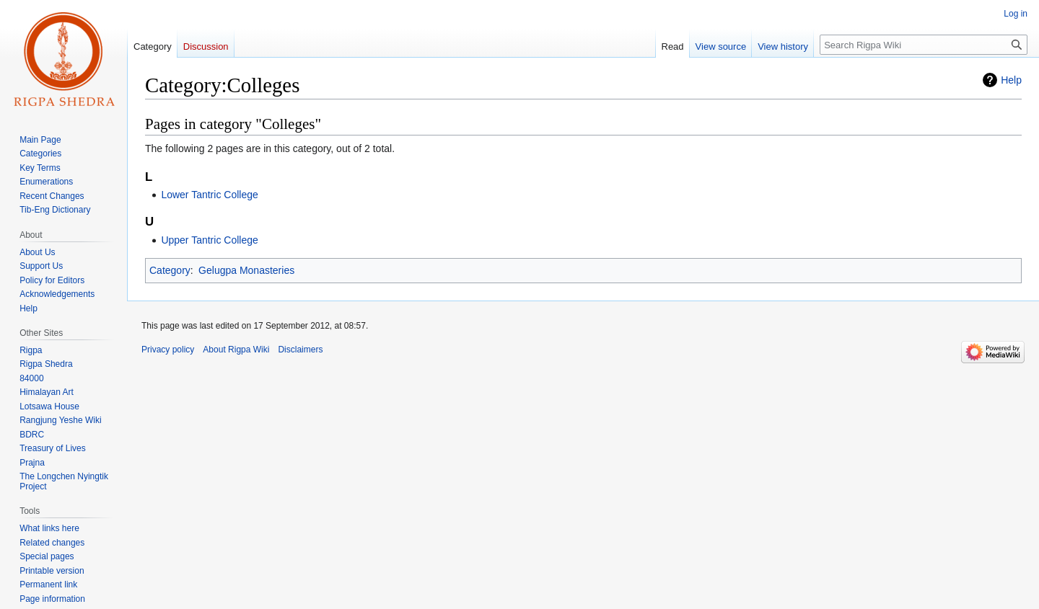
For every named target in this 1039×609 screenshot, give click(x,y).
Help (1011, 80)
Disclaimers (300, 349)
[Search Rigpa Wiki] (923, 45)
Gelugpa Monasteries (246, 270)
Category (169, 270)
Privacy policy (167, 349)
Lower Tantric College (209, 194)
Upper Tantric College (209, 240)
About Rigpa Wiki (236, 349)
